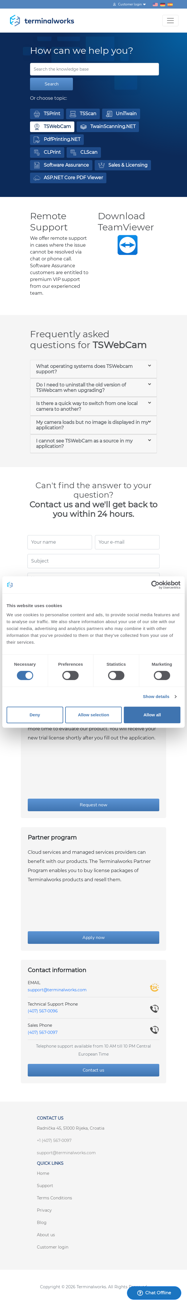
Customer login (52, 1247)
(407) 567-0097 (42, 1032)
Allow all (152, 714)
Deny (34, 714)
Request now (93, 805)
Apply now (93, 937)
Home (43, 1173)
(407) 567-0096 (43, 1011)
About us (46, 1234)
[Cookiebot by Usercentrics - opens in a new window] (155, 585)
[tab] (93, 369)
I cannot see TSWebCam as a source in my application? (84, 443)
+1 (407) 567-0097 (54, 1140)
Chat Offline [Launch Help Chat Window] (154, 1292)
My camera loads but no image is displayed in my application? (92, 425)
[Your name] (59, 542)
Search (52, 84)
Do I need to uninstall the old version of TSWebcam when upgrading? (81, 387)
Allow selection (93, 714)
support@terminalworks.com (57, 989)
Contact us (93, 1070)
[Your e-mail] (127, 542)
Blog (42, 1222)
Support (45, 1185)
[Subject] (93, 561)
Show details (156, 696)
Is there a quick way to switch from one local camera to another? (87, 406)
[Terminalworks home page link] (42, 20)
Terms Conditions (54, 1198)
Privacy (44, 1210)
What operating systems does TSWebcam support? (84, 369)
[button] (47, 114)
